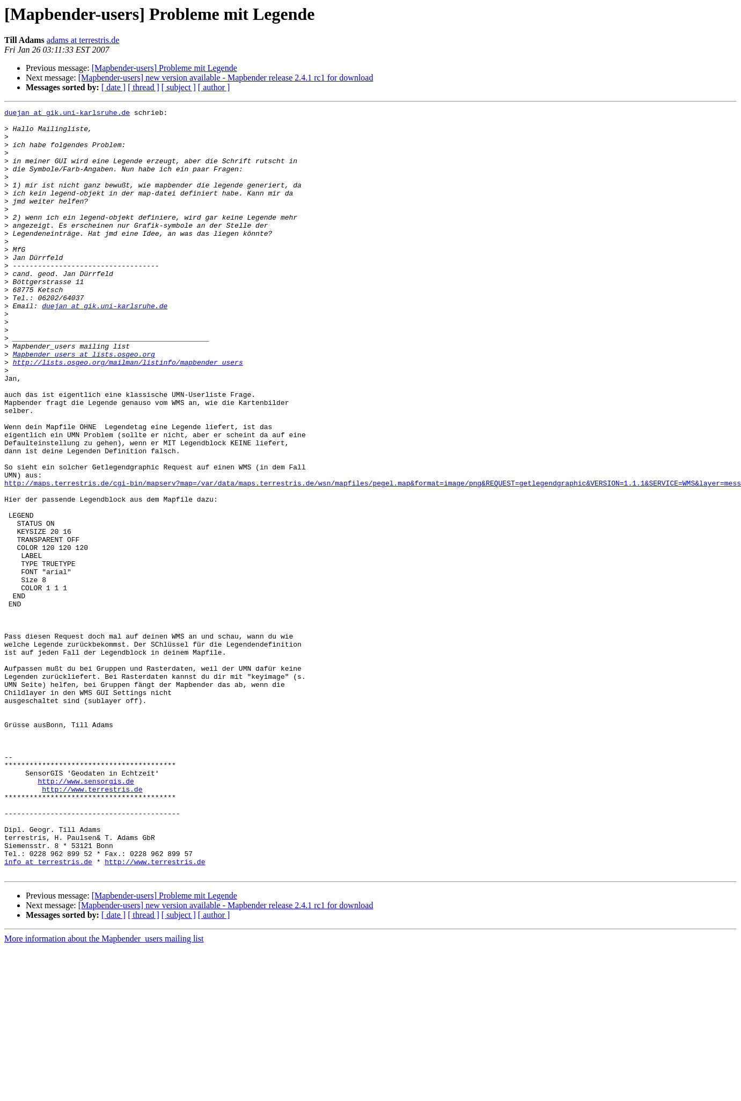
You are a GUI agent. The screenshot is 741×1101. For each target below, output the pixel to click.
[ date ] (113, 87)
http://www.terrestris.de (92, 926)
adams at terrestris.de (83, 40)
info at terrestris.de (48, 1013)
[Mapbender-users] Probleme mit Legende (164, 68)
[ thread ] (143, 87)
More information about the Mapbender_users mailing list (103, 1091)
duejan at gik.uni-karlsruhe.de (67, 114)
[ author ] (214, 87)
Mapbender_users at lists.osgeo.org (84, 404)
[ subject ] (179, 87)
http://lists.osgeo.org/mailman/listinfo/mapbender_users (128, 413)
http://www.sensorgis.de (86, 916)
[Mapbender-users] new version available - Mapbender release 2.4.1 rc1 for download (225, 77)
